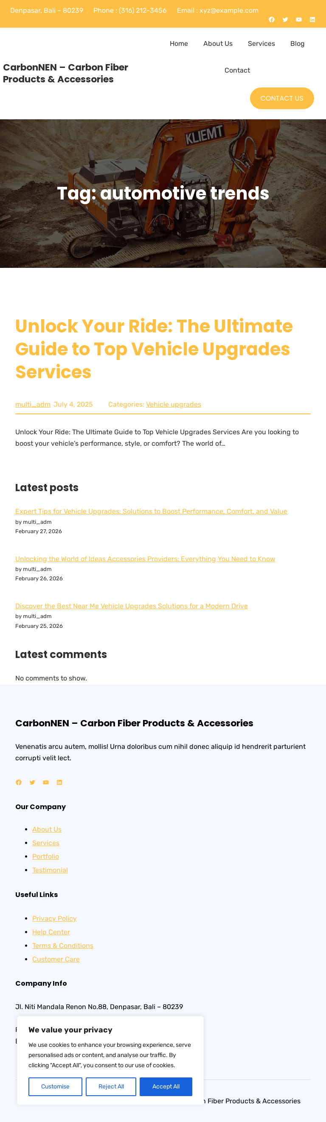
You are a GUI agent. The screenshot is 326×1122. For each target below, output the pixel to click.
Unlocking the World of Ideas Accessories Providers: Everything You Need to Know (145, 559)
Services (45, 843)
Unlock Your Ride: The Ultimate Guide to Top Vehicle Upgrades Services (154, 349)
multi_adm (33, 404)
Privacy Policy (54, 918)
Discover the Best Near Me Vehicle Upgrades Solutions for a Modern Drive (131, 606)
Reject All (111, 1086)
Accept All (166, 1086)
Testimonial (50, 870)
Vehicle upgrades (173, 404)
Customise (55, 1086)
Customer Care (56, 959)
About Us (47, 829)
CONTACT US (282, 98)
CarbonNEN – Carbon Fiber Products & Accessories (65, 73)
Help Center (51, 932)
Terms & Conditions (62, 946)
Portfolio (45, 856)
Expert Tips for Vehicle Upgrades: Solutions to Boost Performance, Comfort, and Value (151, 511)
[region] (110, 1060)
